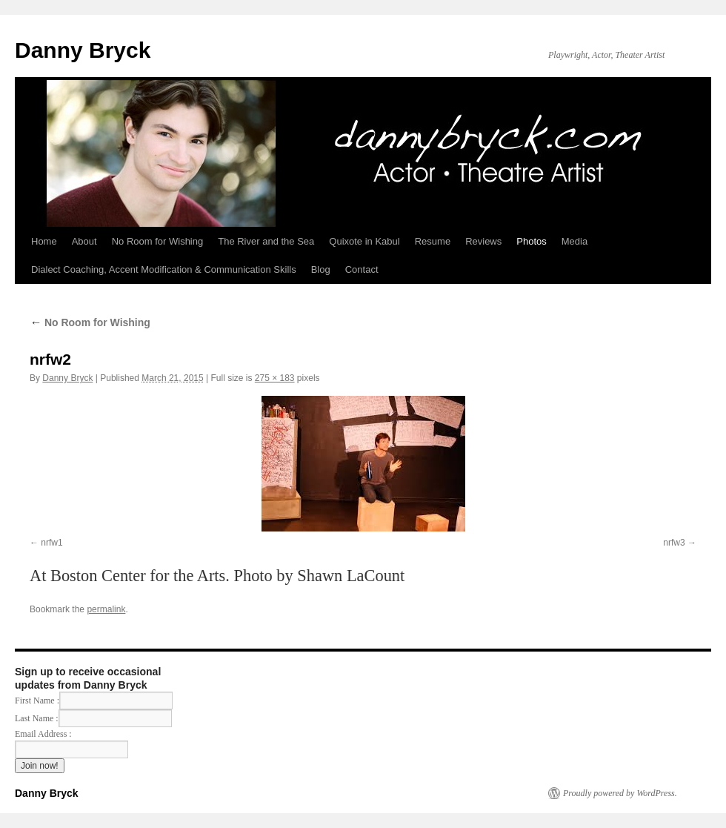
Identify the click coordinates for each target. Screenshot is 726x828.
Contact (362, 269)
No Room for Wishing (158, 241)
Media (574, 241)
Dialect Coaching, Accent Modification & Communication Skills (163, 269)
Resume (432, 241)
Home (44, 241)
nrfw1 (51, 542)
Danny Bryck (82, 50)
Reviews (483, 241)
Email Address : (43, 734)
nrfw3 (674, 542)
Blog (320, 269)
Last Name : (93, 718)
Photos (531, 241)
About (84, 241)
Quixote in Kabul (364, 241)
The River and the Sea (266, 241)
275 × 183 (275, 378)
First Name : (94, 700)
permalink (106, 609)
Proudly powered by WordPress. (620, 793)
